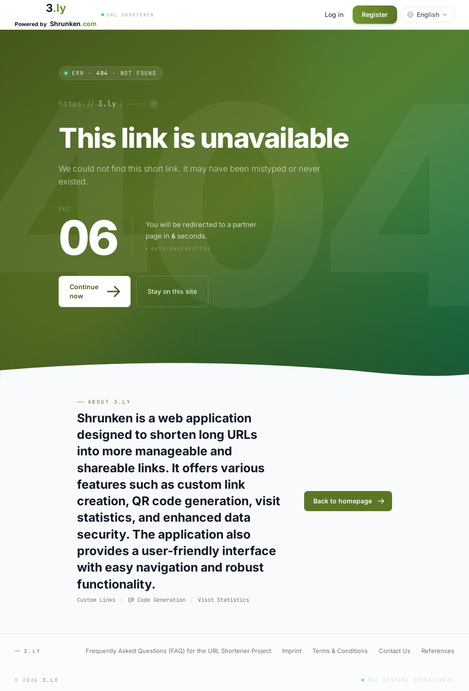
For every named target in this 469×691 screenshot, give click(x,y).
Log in (334, 14)
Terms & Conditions (340, 650)
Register (375, 14)
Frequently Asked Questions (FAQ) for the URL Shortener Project (178, 650)
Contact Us (394, 650)
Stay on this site (172, 291)
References (437, 650)
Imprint (291, 650)
